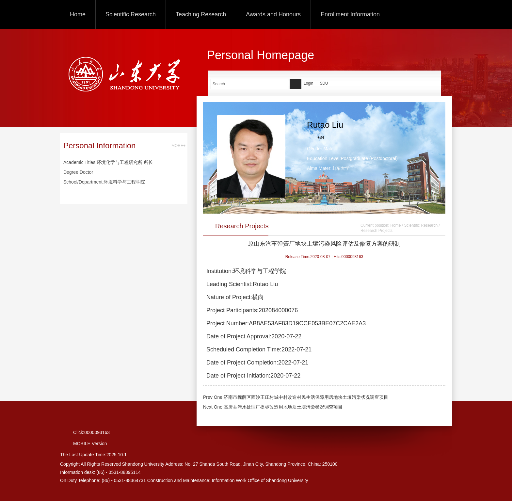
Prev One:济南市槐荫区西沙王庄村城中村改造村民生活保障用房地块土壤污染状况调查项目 (295, 397)
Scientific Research (130, 14)
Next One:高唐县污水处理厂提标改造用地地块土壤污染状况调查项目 (273, 407)
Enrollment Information (350, 14)
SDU (324, 83)
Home (78, 14)
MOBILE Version (90, 443)
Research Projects (376, 230)
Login (308, 83)
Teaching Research (201, 14)
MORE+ (178, 145)
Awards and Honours (273, 14)
